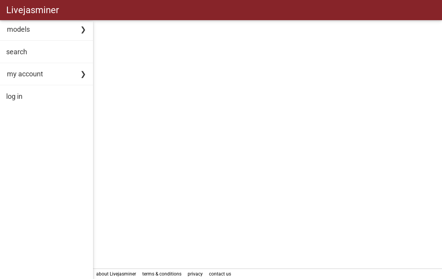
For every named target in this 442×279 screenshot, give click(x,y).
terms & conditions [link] (161, 274)
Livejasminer (32, 10)
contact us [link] (220, 274)
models (18, 29)
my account (25, 74)
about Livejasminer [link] (116, 274)
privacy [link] (195, 274)
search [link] (16, 52)
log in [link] (14, 96)
